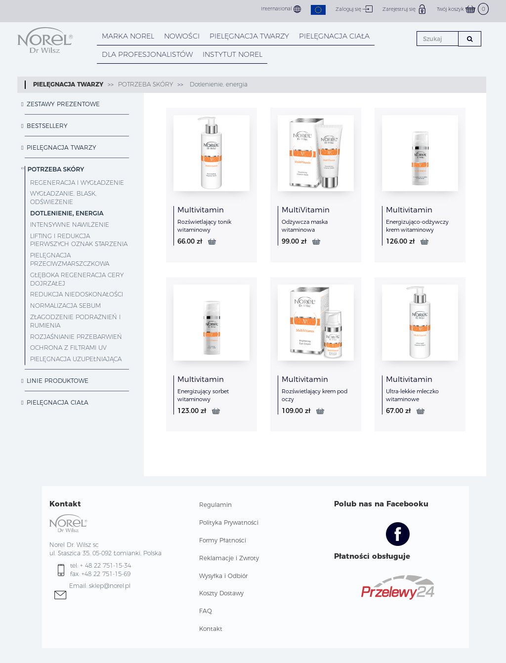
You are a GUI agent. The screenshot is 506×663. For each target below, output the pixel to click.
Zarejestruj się (404, 9)
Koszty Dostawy (221, 593)
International (281, 9)
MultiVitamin (306, 209)
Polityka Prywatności (228, 522)
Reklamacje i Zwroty (229, 558)
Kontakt (210, 628)
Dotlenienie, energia (218, 84)
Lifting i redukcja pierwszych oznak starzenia (78, 240)
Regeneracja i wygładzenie (77, 182)
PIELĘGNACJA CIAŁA (334, 36)
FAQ (205, 611)
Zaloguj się (354, 9)
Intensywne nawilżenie (69, 224)
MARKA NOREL (128, 36)
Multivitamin (200, 209)
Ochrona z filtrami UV (68, 347)
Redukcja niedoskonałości (76, 294)
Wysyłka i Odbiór (223, 576)
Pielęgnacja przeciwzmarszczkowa (69, 259)
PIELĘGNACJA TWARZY (249, 36)
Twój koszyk (463, 9)
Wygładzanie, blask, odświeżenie (63, 198)
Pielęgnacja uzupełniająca (76, 359)
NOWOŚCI (182, 36)
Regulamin (215, 504)
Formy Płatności (222, 540)
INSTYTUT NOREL (232, 54)
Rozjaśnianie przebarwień (76, 336)
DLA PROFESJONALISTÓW (147, 54)
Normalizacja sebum (65, 305)
